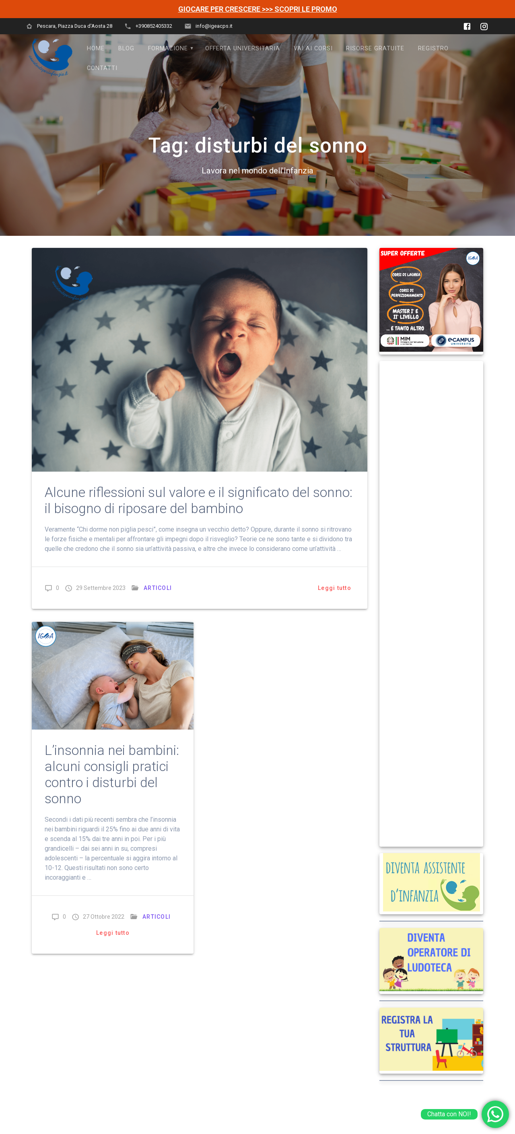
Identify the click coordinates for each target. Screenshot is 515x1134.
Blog (126, 48)
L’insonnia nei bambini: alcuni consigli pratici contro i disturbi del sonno (112, 774)
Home (96, 48)
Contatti (102, 68)
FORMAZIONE (168, 48)
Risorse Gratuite (375, 48)
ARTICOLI (158, 588)
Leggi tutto (334, 588)
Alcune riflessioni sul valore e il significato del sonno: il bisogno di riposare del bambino (198, 500)
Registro (433, 48)
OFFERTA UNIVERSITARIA (242, 48)
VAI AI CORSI (313, 48)
